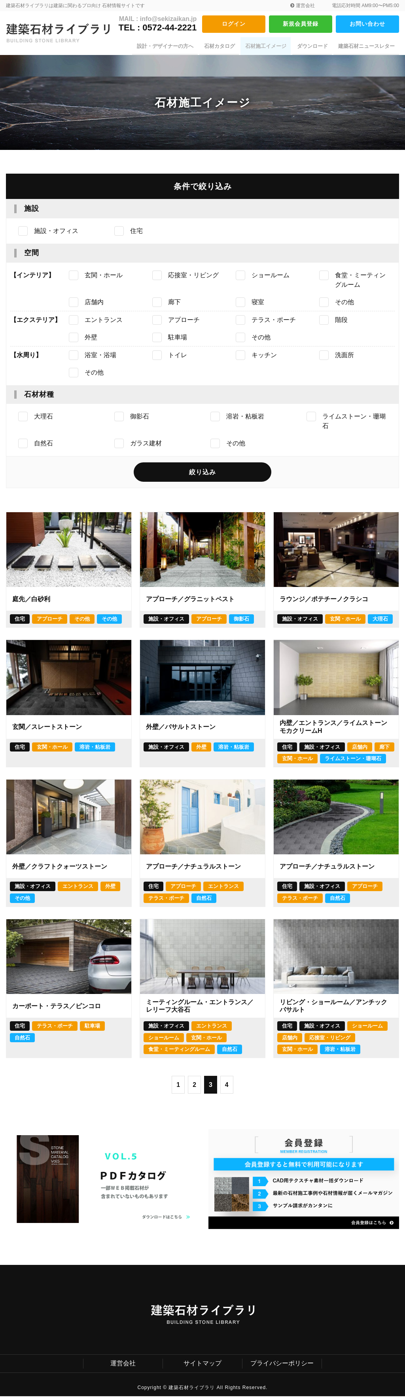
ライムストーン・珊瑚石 (353, 759)
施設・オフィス (166, 620)
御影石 (241, 620)
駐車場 (92, 1026)
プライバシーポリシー (282, 1364)
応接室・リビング (329, 1038)
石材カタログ (222, 46)
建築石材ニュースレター (367, 46)
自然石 (204, 898)
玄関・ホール (345, 620)
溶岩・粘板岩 (94, 747)
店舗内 (359, 747)
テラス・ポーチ (166, 898)
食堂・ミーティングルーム (179, 1050)
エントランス (77, 887)
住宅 (20, 620)
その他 (82, 620)
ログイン (234, 24)
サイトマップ (202, 1364)
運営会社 (302, 5)
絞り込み (202, 472)
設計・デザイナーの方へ (169, 46)
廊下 (384, 747)
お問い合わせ (367, 24)
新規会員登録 (300, 24)
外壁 (201, 747)
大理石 (380, 620)
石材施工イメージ (268, 46)
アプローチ (49, 620)
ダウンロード (313, 46)
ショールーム (163, 1038)
